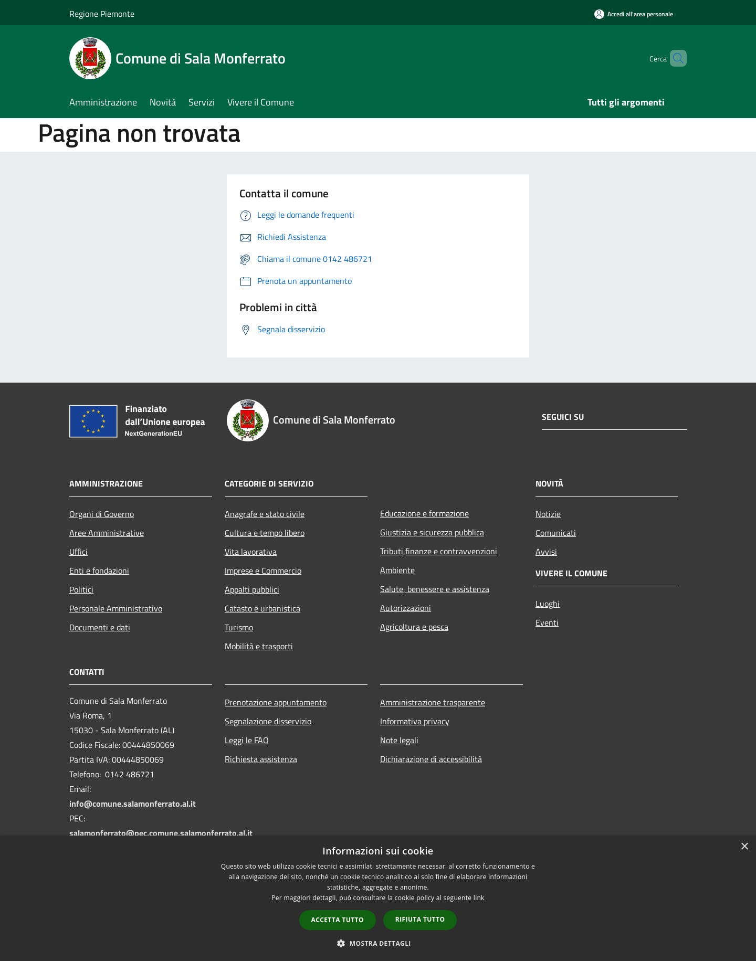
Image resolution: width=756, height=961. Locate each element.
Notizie (548, 514)
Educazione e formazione (424, 513)
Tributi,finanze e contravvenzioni (438, 551)
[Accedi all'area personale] (634, 14)
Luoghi (548, 603)
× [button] (744, 847)
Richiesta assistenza (261, 759)
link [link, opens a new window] (479, 897)
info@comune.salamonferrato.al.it (132, 803)
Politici (81, 589)
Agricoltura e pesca (414, 626)
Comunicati (556, 532)
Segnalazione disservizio (268, 721)
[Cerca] (674, 58)
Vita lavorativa (251, 551)
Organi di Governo (101, 514)
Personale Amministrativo (115, 608)
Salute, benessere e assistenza (434, 589)
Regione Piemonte (101, 13)
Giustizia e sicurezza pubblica (432, 532)
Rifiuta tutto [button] (420, 919)
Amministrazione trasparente (432, 702)
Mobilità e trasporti (259, 646)
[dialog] (378, 898)
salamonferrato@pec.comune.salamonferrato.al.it (161, 833)
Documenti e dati (99, 627)
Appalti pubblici (252, 589)
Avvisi (546, 551)
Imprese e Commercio (263, 570)
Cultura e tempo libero (264, 532)
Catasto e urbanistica (262, 608)
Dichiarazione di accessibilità (431, 759)
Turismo (239, 627)
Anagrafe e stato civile (264, 514)
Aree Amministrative (106, 532)
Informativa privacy (414, 721)
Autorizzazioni (405, 607)
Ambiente (397, 570)
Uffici (78, 551)
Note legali (399, 740)
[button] (378, 943)
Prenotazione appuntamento (276, 702)
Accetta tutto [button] (337, 919)
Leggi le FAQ (247, 740)
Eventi (547, 622)
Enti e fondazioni (99, 570)
